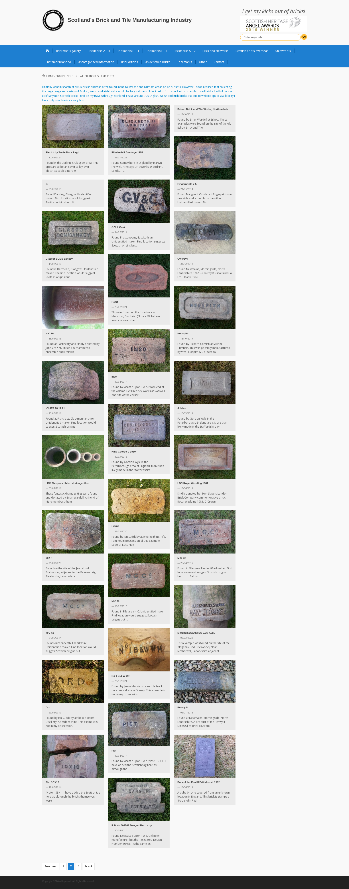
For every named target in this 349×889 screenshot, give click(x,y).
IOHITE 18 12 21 (55, 408)
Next (88, 866)
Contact (219, 62)
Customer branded (58, 62)
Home (48, 76)
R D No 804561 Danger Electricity (132, 825)
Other (203, 62)
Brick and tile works (216, 51)
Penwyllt (182, 707)
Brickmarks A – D (99, 51)
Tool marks (184, 62)
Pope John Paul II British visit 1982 (198, 782)
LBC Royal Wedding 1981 (192, 483)
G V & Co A (118, 227)
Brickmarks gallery (68, 51)
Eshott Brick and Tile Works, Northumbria (202, 109)
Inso (114, 376)
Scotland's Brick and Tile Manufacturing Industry (130, 20)
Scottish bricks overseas (251, 51)
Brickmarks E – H (128, 51)
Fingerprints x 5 (187, 184)
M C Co (181, 558)
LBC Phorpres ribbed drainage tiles (67, 483)
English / (85, 76)
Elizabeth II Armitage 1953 (127, 152)
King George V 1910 (124, 451)
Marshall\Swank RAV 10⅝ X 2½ (196, 632)
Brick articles (129, 62)
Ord (48, 707)
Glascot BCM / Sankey (59, 258)
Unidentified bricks (157, 62)
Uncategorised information (96, 62)
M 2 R (49, 558)
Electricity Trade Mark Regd (62, 152)
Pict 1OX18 (52, 782)
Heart (115, 302)
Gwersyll (182, 258)
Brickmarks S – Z (185, 51)
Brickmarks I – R (156, 51)
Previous (51, 866)
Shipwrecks (283, 51)
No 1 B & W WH (121, 676)
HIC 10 (50, 333)
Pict (114, 750)
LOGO (115, 526)
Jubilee (181, 408)
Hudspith (183, 333)
